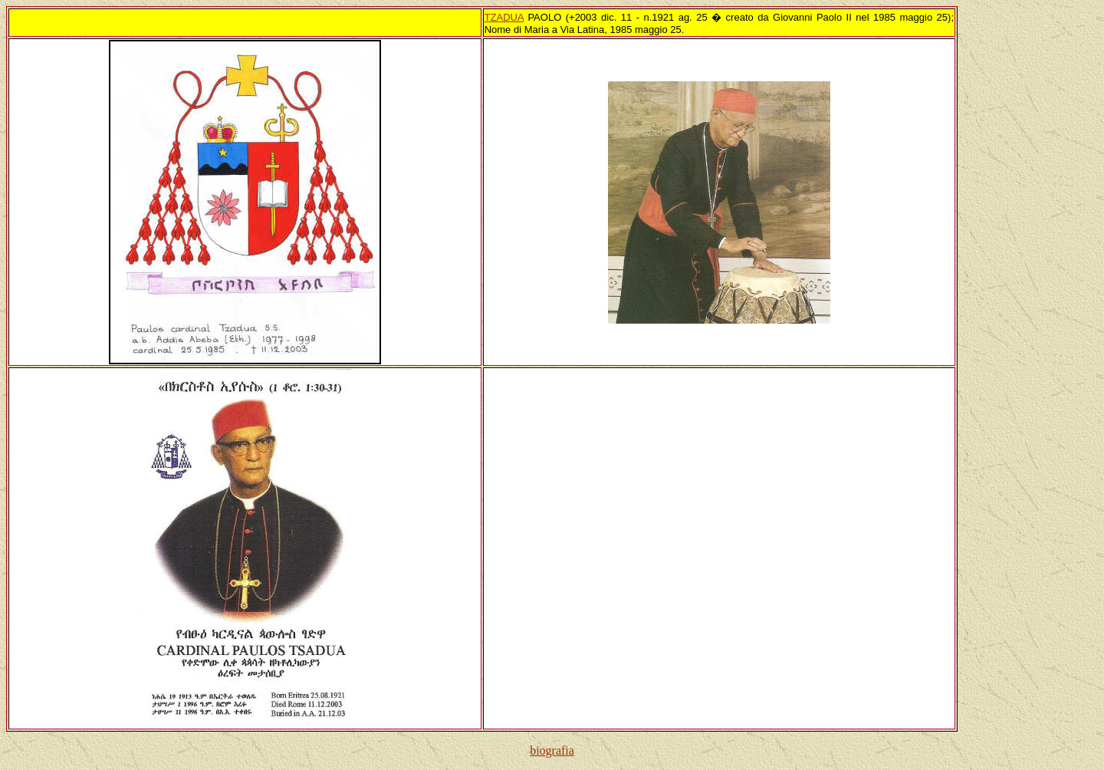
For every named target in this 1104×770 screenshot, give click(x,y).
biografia (552, 750)
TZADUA (504, 17)
